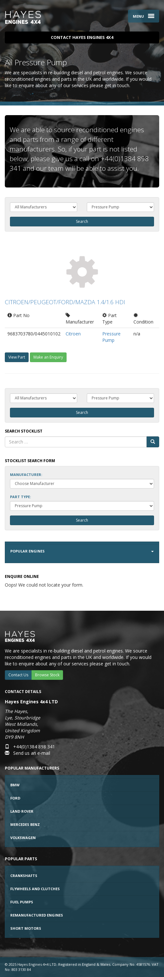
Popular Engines (82, 551)
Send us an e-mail (31, 753)
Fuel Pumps (21, 901)
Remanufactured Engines (36, 915)
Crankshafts (23, 875)
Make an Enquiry (48, 357)
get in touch (117, 85)
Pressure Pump (111, 337)
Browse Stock (47, 675)
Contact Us (18, 675)
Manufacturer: (26, 474)
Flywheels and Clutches (35, 888)
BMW (15, 784)
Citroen (73, 334)
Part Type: (20, 496)
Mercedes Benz (25, 824)
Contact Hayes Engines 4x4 (82, 37)
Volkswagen (23, 837)
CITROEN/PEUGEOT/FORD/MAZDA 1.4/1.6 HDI (65, 302)
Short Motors (25, 928)
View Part (16, 357)
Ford (15, 798)
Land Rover (21, 811)
